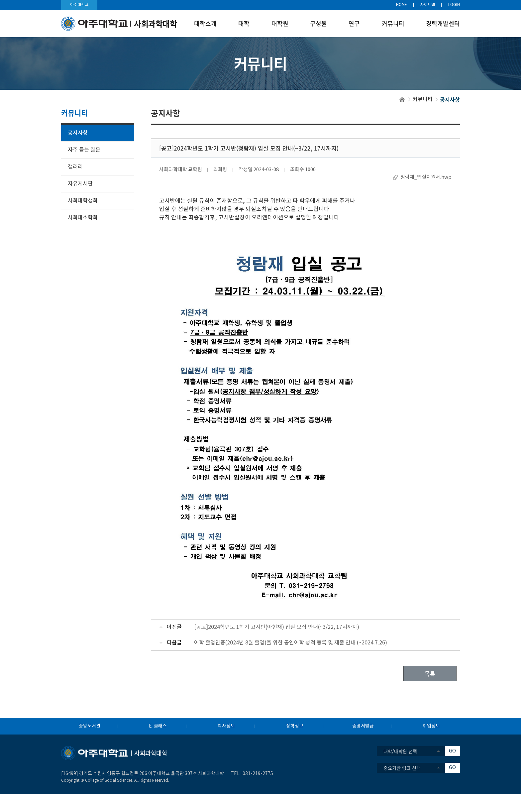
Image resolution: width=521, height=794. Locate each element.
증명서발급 (363, 726)
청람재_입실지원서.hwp (426, 177)
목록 (430, 673)
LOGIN (454, 5)
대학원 (279, 23)
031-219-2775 (258, 773)
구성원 (318, 23)
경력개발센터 (443, 23)
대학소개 (205, 23)
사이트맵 (427, 5)
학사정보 (226, 726)
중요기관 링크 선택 (402, 767)
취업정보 (431, 726)
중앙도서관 (89, 726)
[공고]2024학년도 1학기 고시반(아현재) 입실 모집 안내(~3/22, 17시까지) (276, 627)
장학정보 (294, 726)
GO (452, 751)
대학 (244, 23)
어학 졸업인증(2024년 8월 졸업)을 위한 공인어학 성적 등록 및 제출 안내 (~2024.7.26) (290, 643)
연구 (354, 23)
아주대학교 (79, 5)
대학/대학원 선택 (400, 751)
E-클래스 (158, 726)
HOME (401, 5)
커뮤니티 (393, 23)
